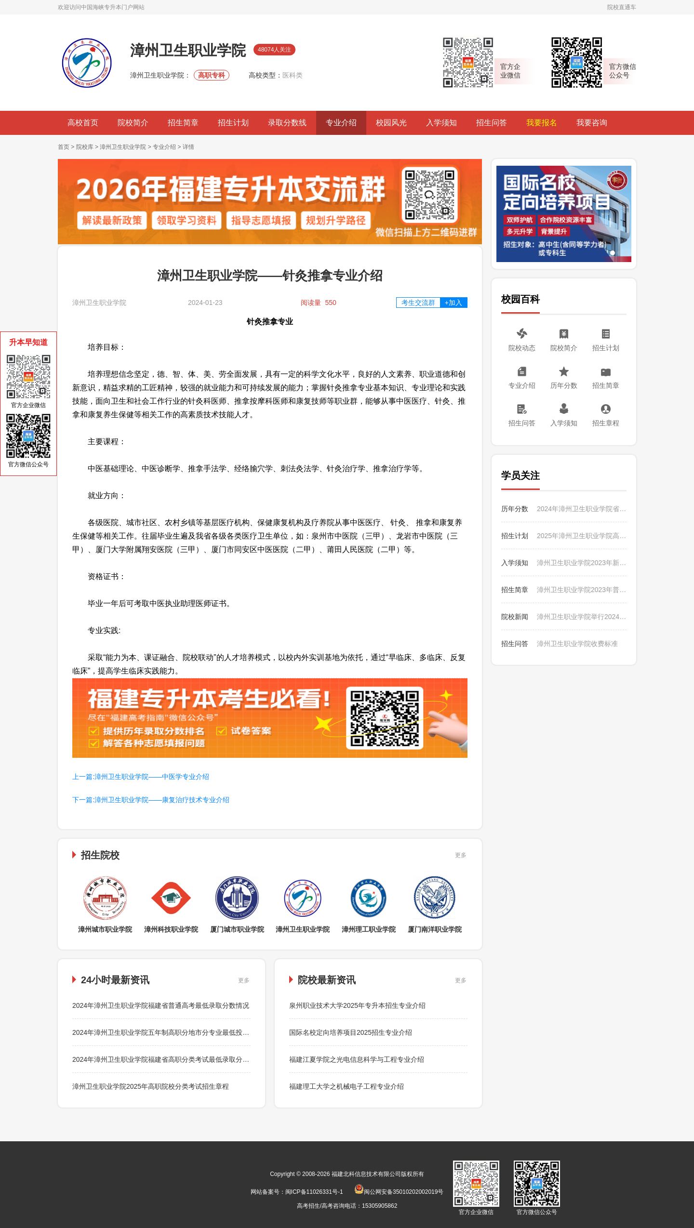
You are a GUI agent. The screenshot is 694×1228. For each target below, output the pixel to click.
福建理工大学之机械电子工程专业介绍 (346, 1086)
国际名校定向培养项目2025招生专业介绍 (350, 1032)
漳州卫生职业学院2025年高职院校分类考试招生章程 (150, 1086)
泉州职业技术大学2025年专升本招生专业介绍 (357, 1005)
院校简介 (133, 123)
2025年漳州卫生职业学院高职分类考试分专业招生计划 (582, 536)
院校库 (84, 147)
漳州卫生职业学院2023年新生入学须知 (582, 563)
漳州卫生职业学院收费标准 (577, 643)
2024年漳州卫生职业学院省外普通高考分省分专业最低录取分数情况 (582, 509)
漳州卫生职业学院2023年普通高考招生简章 (582, 590)
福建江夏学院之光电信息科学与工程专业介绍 (356, 1059)
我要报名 (541, 123)
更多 (461, 855)
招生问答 (491, 123)
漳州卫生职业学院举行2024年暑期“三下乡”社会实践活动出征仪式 (582, 617)
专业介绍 (341, 123)
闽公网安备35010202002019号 (398, 1191)
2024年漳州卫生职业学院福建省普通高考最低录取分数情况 (160, 1005)
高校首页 (82, 123)
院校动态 (521, 348)
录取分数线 (287, 123)
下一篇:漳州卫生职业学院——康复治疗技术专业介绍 (150, 800)
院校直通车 (621, 7)
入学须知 (441, 123)
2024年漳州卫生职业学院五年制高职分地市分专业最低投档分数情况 (174, 1032)
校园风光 (391, 123)
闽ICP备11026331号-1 (314, 1191)
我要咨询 (591, 123)
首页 (63, 147)
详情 (188, 147)
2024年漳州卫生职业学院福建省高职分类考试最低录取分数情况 (167, 1059)
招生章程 (605, 423)
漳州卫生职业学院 (123, 147)
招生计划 (233, 123)
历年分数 (563, 385)
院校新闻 (514, 617)
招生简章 (183, 123)
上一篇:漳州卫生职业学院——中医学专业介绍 (140, 776)
